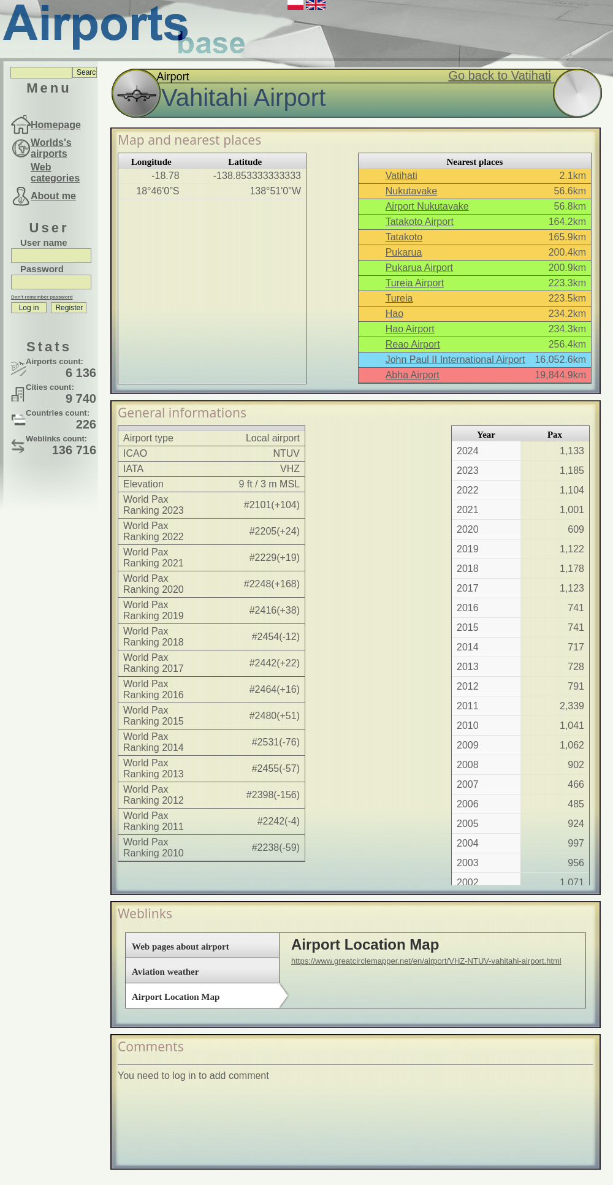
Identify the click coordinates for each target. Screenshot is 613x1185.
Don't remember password (42, 297)
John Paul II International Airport (455, 359)
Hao (394, 313)
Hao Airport (410, 329)
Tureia (399, 298)
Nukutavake (412, 191)
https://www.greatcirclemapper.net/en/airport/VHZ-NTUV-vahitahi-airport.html (426, 961)
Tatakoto (404, 237)
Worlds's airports (51, 148)
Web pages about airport (180, 946)
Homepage (56, 125)
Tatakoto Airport (420, 221)
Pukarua (404, 252)
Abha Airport (413, 375)
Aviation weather (165, 972)
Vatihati (401, 175)
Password (42, 269)
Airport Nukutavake (427, 206)
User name (43, 242)
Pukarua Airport (419, 267)
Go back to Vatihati (500, 75)
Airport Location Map (175, 997)
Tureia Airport (415, 283)
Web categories (55, 172)
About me (53, 196)
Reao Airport (413, 344)
